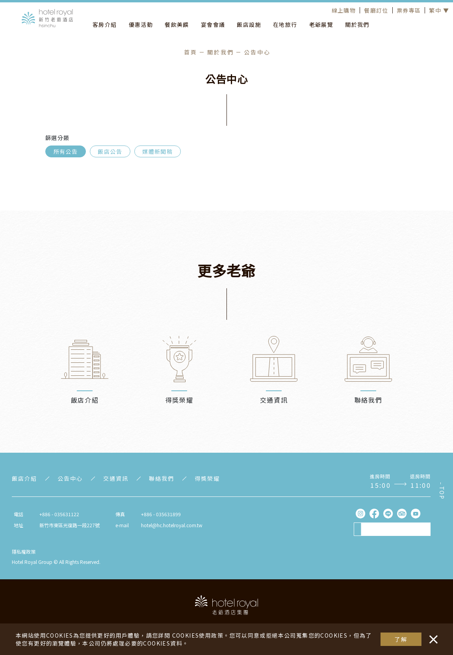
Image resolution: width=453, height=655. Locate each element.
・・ (431, 635)
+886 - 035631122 (59, 514)
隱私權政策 (23, 551)
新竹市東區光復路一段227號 (69, 525)
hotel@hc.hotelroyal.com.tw (171, 525)
